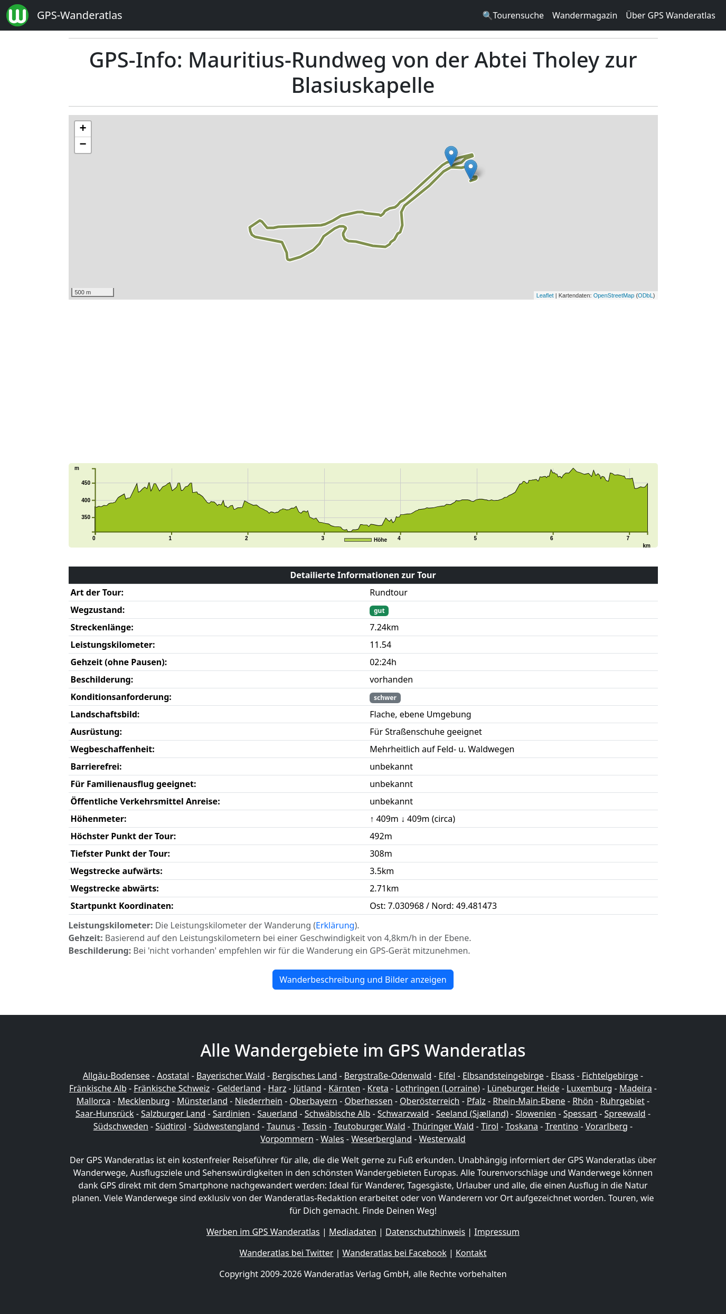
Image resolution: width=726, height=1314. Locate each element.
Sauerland (277, 1113)
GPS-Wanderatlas (79, 15)
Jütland (308, 1088)
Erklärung (335, 925)
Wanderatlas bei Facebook (395, 1253)
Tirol (489, 1126)
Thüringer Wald (443, 1126)
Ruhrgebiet (622, 1101)
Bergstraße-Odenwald (387, 1075)
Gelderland (239, 1088)
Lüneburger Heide (523, 1088)
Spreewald (625, 1113)
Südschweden (120, 1126)
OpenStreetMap (614, 295)
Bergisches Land (304, 1075)
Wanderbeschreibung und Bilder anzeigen (362, 979)
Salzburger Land (173, 1113)
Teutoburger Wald (369, 1126)
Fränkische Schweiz (172, 1088)
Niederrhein (258, 1101)
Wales (332, 1139)
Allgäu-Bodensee (116, 1075)
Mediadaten (352, 1232)
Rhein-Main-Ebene (529, 1101)
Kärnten (344, 1088)
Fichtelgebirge (610, 1075)
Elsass (562, 1075)
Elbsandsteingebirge (503, 1075)
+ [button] (82, 129)
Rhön (582, 1101)
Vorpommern (287, 1139)
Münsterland (202, 1101)
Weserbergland (381, 1139)
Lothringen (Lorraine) (437, 1088)
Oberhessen (368, 1101)
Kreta (378, 1088)
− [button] (82, 145)
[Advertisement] (363, 381)
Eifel (447, 1075)
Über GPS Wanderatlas (670, 15)
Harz (277, 1088)
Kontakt (471, 1253)
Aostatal (173, 1075)
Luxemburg (589, 1088)
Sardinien (231, 1113)
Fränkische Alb (98, 1088)
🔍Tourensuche (513, 15)
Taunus (281, 1126)
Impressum (497, 1232)
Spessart (580, 1113)
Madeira (635, 1088)
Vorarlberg (607, 1126)
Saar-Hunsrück (105, 1113)
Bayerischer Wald (230, 1075)
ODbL (645, 295)
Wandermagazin (584, 15)
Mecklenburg (144, 1101)
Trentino (562, 1126)
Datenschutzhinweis (425, 1232)
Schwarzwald (403, 1113)
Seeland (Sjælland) (472, 1113)
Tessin (314, 1126)
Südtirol (170, 1126)
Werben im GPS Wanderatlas (263, 1232)
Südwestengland (226, 1126)
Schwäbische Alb (337, 1113)
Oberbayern (313, 1101)
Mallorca (93, 1101)
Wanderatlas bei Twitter (287, 1253)
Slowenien (535, 1113)
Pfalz (476, 1101)
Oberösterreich (429, 1101)
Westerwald (442, 1139)
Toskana (522, 1126)
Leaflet (545, 295)
